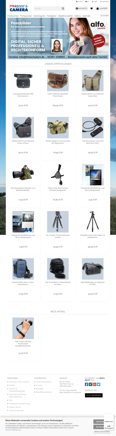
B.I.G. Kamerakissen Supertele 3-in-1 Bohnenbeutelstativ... (23, 190)
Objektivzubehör (65, 16)
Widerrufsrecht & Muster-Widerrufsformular (18, 396)
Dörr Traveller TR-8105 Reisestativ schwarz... (58, 237)
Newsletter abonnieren (44, 393)
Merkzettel (104, 1)
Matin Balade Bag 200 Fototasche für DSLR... (92, 284)
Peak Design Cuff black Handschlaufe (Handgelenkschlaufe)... (23, 344)
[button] (87, 1)
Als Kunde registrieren (43, 382)
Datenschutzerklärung (13, 430)
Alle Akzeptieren (102, 422)
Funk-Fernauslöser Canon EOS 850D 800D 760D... (92, 143)
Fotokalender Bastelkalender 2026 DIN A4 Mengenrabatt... (23, 237)
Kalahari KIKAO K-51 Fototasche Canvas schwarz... (23, 143)
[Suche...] (63, 9)
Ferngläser (51, 16)
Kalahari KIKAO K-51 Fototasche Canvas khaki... (93, 96)
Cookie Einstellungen (16, 411)
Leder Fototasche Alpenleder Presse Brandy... (58, 96)
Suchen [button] (79, 1)
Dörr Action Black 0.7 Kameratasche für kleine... (57, 284)
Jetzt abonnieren (93, 396)
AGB (10, 401)
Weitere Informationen (102, 431)
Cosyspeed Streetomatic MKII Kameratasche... (23, 96)
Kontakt (11, 386)
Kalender (86, 16)
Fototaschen (13, 16)
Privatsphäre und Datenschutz (19, 404)
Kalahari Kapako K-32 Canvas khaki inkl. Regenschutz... (58, 143)
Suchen (105, 15)
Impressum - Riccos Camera (19, 382)
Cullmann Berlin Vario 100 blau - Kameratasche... (23, 284)
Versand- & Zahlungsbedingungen (17, 391)
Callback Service (15, 408)
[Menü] (112, 415)
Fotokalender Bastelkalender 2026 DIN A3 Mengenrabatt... (93, 190)
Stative (78, 16)
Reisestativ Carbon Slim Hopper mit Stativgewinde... (92, 237)
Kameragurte (39, 16)
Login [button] (94, 1)
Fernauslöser (26, 16)
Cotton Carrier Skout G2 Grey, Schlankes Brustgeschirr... (58, 190)
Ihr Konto (39, 386)
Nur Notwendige (102, 427)
